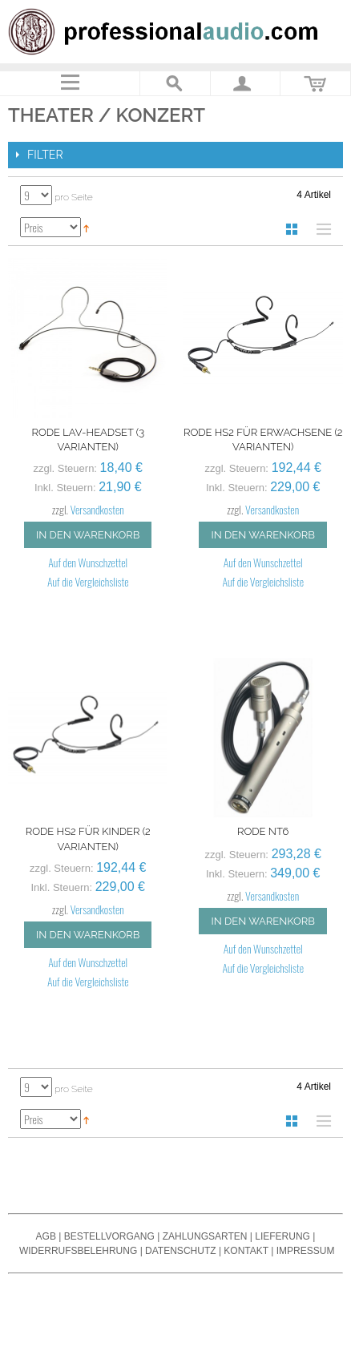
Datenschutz (180, 1250)
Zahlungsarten (205, 1236)
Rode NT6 (262, 831)
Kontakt (246, 1250)
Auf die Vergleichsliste (88, 581)
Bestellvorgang (109, 1236)
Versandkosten (97, 509)
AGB (46, 1236)
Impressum (305, 1250)
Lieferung (282, 1236)
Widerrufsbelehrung (78, 1250)
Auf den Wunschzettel (87, 562)
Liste (320, 229)
